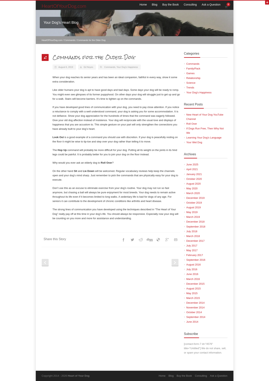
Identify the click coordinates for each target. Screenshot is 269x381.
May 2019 (192, 212)
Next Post (175, 262)
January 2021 (194, 174)
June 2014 (192, 321)
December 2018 (195, 221)
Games (190, 73)
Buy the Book (170, 4)
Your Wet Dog (194, 142)
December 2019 (195, 197)
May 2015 (192, 293)
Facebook (123, 240)
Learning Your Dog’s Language (204, 137)
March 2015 (193, 298)
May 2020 (192, 188)
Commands (69, 40)
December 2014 (195, 302)
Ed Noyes (88, 67)
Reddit (141, 240)
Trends (190, 87)
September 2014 (195, 317)
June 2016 (192, 274)
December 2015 (195, 283)
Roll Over (191, 123)
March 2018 (193, 236)
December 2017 (195, 240)
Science (190, 82)
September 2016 (195, 259)
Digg (150, 240)
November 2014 (195, 307)
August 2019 (193, 207)
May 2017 (192, 250)
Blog (154, 4)
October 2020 (194, 178)
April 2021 (192, 169)
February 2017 (194, 255)
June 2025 (192, 164)
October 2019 (194, 202)
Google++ (167, 240)
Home (143, 4)
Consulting (190, 4)
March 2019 (193, 216)
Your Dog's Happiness (127, 67)
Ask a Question (211, 4)
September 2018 (195, 226)
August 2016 (193, 264)
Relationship (193, 78)
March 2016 (193, 279)
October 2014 (194, 312)
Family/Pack (193, 68)
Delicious (158, 240)
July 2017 (191, 245)
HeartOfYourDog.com (64, 6)
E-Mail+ (176, 240)
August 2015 (193, 288)
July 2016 (191, 269)
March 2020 (193, 193)
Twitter (132, 240)
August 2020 (193, 183)
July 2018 (191, 231)
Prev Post (45, 262)
